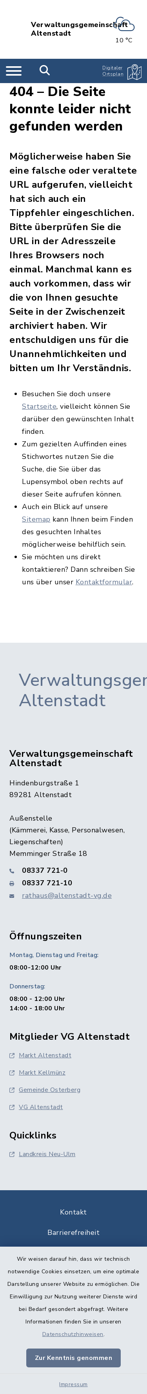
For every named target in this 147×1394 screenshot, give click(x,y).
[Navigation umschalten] (13, 71)
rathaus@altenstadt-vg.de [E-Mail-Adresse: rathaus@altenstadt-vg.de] (67, 895)
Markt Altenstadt (40, 1055)
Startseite (39, 406)
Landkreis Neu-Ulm (42, 1154)
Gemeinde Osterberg (44, 1090)
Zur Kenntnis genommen (74, 1358)
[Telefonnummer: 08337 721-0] (73, 870)
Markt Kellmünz (37, 1072)
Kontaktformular (104, 582)
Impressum (73, 1384)
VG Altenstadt (36, 1107)
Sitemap (36, 519)
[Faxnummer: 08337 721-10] (73, 883)
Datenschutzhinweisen (72, 1334)
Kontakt (73, 1212)
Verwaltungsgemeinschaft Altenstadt (79, 29)
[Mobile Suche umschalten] (45, 71)
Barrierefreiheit (73, 1232)
